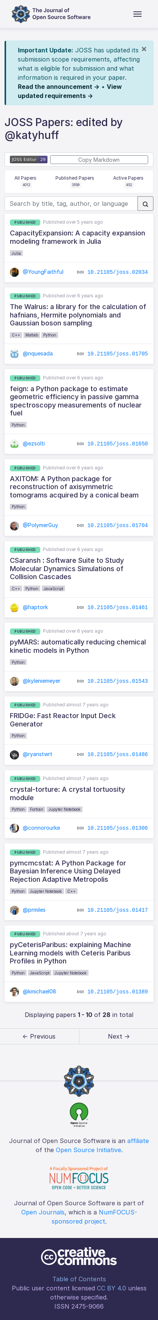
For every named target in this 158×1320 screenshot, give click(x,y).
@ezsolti (27, 443)
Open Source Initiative (88, 1150)
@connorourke (35, 827)
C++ (16, 335)
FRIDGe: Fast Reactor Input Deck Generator (63, 720)
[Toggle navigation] (137, 14)
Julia (16, 253)
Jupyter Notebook (65, 809)
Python (49, 335)
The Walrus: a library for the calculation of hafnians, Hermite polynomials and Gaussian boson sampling (78, 315)
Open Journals (43, 1212)
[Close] (144, 48)
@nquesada (31, 353)
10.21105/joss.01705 (117, 354)
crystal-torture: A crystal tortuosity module (67, 793)
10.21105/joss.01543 (117, 681)
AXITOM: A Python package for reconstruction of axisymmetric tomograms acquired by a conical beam (74, 487)
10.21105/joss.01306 (117, 828)
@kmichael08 (33, 991)
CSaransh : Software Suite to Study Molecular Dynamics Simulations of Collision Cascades (67, 568)
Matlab (31, 335)
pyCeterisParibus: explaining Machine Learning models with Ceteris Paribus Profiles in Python (70, 953)
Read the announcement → (59, 86)
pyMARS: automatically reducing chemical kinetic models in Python (78, 646)
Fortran (36, 809)
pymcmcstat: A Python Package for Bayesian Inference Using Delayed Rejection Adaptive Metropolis (68, 871)
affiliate (138, 1141)
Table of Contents (79, 1279)
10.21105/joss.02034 (117, 272)
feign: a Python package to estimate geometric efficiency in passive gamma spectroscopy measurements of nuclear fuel (76, 401)
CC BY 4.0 (111, 1288)
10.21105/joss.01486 (117, 755)
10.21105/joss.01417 (117, 910)
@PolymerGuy (34, 525)
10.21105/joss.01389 (117, 992)
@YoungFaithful (36, 271)
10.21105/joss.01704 (117, 526)
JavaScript (53, 588)
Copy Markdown (99, 159)
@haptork (29, 607)
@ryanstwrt (31, 754)
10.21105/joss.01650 (117, 444)
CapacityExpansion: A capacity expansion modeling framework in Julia (77, 237)
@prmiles (28, 909)
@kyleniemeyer (35, 680)
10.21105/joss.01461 (117, 607)
